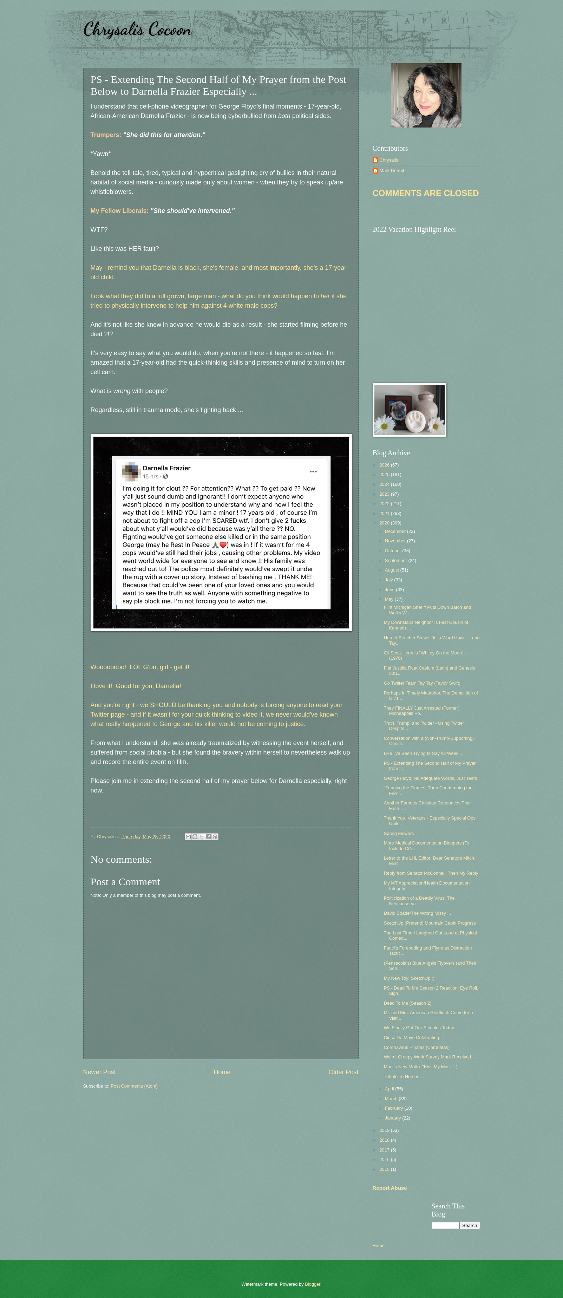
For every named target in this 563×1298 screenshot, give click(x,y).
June (390, 589)
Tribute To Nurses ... (404, 1076)
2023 (385, 494)
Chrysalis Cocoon (137, 28)
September (396, 560)
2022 (385, 503)
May (390, 599)
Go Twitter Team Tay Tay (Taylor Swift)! (423, 683)
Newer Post (99, 1072)
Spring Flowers (399, 833)
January (393, 1118)
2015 (385, 1169)
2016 (385, 1159)
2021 (385, 513)
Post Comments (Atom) (134, 1086)
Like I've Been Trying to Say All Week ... (424, 753)
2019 (385, 1130)
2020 (385, 523)
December (396, 531)
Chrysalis (389, 160)
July (389, 579)
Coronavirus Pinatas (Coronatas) (417, 1047)
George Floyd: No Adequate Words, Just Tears (430, 778)
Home (222, 1072)
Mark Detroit (392, 170)
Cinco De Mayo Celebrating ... (414, 1037)
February (394, 1108)
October (393, 550)
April (390, 1088)
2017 (385, 1150)
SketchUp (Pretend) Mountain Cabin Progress (430, 923)
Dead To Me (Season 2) (408, 1003)
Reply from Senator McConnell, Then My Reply (431, 873)
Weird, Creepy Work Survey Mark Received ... (430, 1056)
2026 (385, 465)
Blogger (312, 1284)
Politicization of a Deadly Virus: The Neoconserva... (419, 900)
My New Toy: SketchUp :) (409, 978)
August (392, 570)
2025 (385, 474)
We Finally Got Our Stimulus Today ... (421, 1027)
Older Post (343, 1072)
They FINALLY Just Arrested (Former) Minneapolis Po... (422, 710)
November (396, 540)
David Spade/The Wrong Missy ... (417, 913)
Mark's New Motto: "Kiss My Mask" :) (421, 1066)
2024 (385, 484)
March (392, 1098)
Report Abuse (390, 1188)
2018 (385, 1140)
